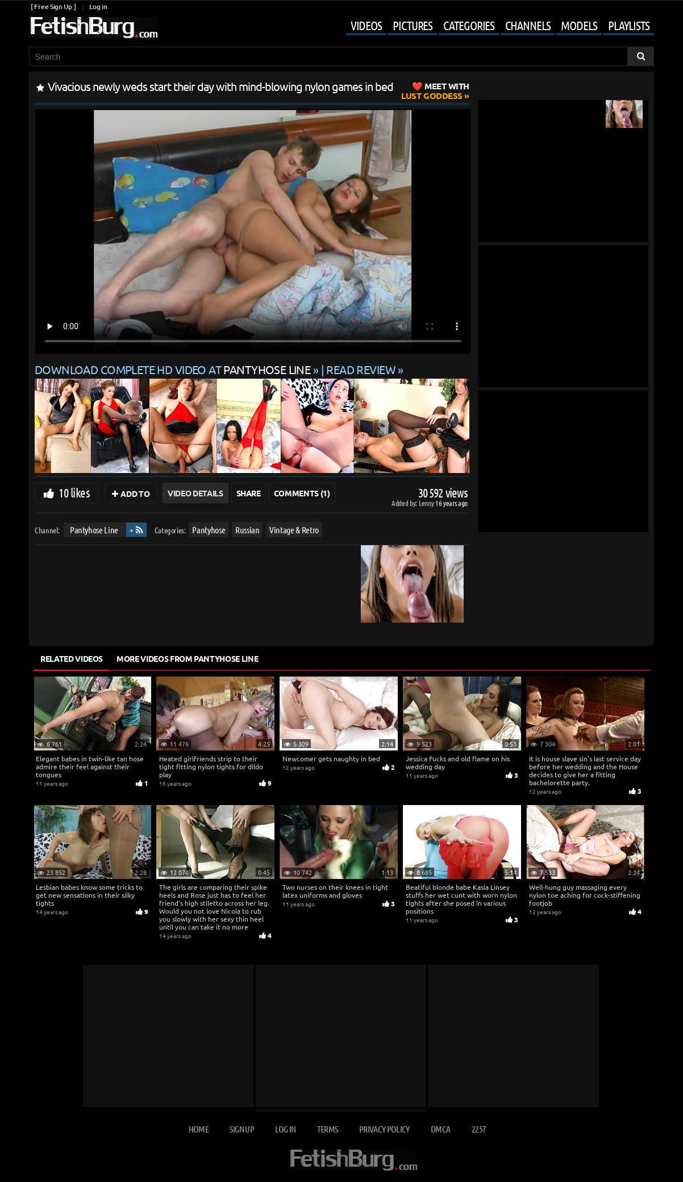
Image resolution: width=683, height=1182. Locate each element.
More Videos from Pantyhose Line (187, 658)
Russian (247, 529)
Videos (366, 25)
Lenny (427, 503)
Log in (98, 6)
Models (579, 25)
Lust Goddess (435, 90)
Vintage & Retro (294, 529)
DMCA (440, 1128)
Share (248, 493)
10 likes (74, 492)
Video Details (195, 493)
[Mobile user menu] (491, 26)
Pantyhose (208, 529)
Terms (327, 1128)
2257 (479, 1128)
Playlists (628, 25)
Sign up (241, 1128)
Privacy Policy (384, 1128)
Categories (468, 25)
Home (199, 1128)
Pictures (412, 25)
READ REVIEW (360, 369)
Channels (527, 25)
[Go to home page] (93, 27)
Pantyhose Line (94, 529)
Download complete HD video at (174, 369)
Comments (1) (302, 493)
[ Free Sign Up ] (53, 6)
